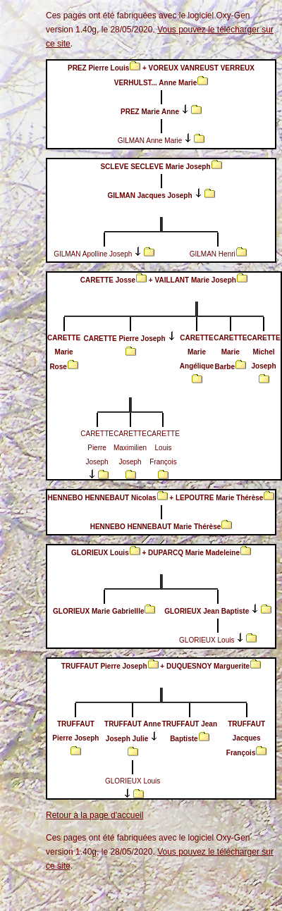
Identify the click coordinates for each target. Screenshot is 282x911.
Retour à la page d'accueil (94, 815)
